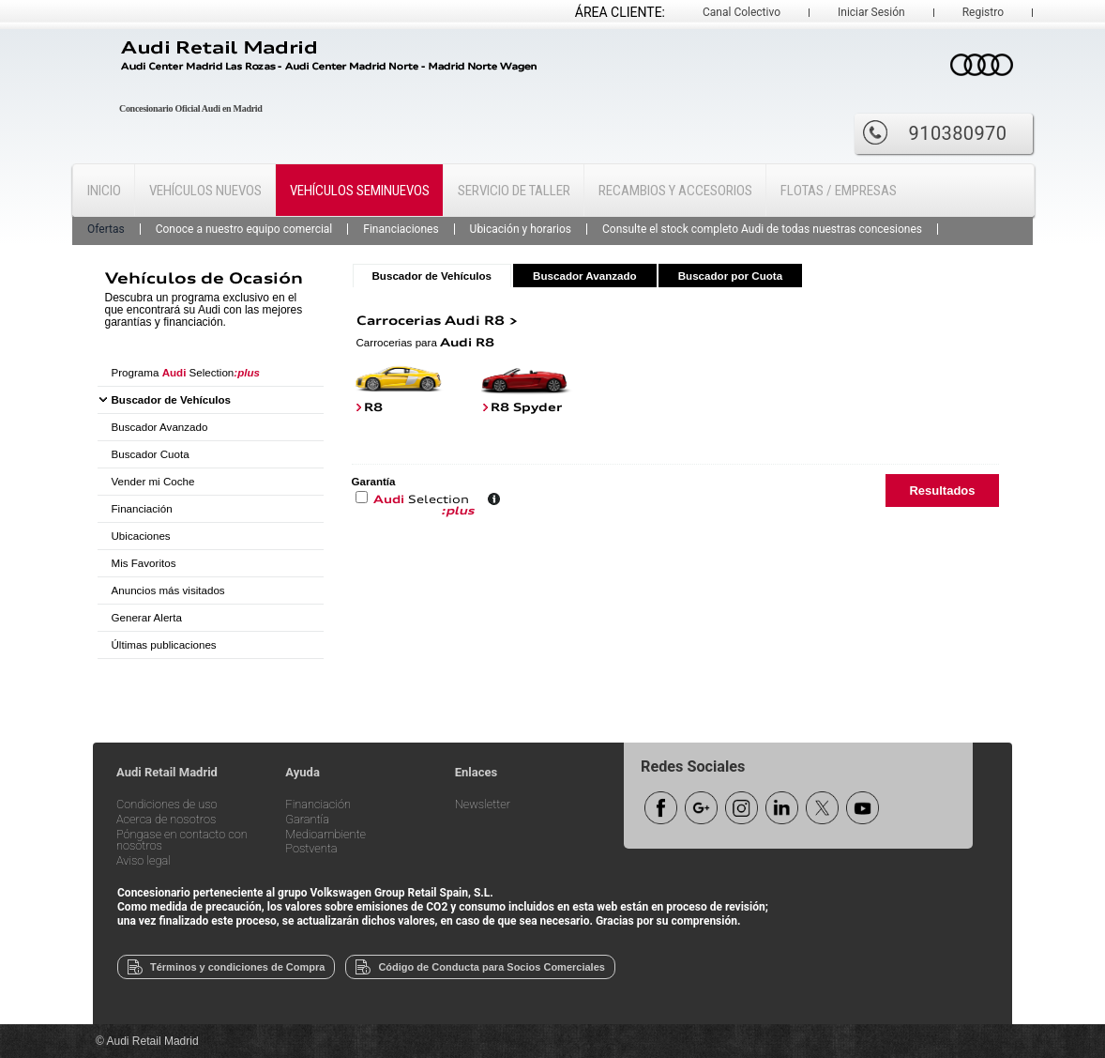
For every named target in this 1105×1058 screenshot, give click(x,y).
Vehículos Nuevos (205, 190)
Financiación (142, 508)
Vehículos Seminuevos (360, 190)
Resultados (942, 490)
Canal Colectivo (741, 12)
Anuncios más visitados (168, 590)
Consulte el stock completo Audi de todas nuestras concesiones (762, 229)
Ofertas (106, 229)
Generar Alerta (147, 617)
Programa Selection (186, 372)
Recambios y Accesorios (675, 190)
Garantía (307, 820)
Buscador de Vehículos (172, 399)
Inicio (104, 190)
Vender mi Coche (153, 481)
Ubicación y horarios (520, 229)
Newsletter (482, 805)
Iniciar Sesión (871, 12)
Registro (983, 12)
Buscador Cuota (150, 454)
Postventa (311, 849)
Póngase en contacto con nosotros (182, 841)
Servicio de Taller (514, 190)
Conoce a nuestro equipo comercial (244, 229)
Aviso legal (143, 861)
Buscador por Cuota (730, 275)
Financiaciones (400, 229)
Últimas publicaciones (164, 644)
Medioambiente (325, 835)
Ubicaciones (141, 535)
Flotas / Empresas (838, 190)
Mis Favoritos (144, 563)
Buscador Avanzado (160, 427)
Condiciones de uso (167, 805)
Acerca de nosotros (166, 820)
